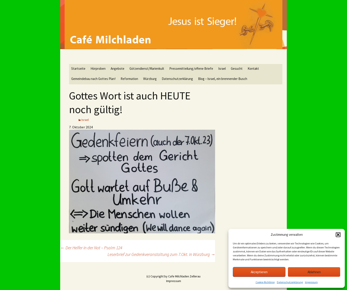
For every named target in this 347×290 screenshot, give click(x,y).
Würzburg (150, 79)
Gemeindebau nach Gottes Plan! (93, 79)
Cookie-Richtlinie (265, 282)
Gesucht (237, 68)
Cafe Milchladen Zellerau (184, 276)
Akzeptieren (259, 272)
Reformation (129, 79)
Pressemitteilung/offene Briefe (191, 68)
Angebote (117, 68)
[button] (338, 234)
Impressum (311, 282)
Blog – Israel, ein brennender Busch (222, 79)
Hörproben (98, 68)
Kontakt (253, 68)
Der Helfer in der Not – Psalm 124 (91, 247)
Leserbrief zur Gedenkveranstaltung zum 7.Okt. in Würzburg (161, 254)
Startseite (78, 68)
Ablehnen (314, 272)
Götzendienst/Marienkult (146, 68)
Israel (222, 68)
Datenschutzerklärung (290, 282)
